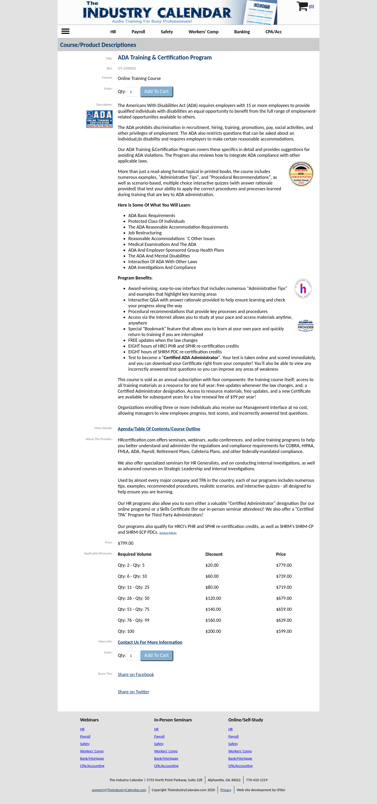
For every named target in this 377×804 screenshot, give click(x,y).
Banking (242, 32)
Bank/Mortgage (92, 758)
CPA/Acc (274, 32)
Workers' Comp (204, 32)
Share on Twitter (133, 692)
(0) (311, 6)
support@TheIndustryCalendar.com (119, 789)
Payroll (138, 32)
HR (113, 32)
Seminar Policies (168, 533)
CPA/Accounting (92, 765)
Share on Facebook (136, 674)
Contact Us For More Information (150, 642)
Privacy (225, 789)
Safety (167, 32)
